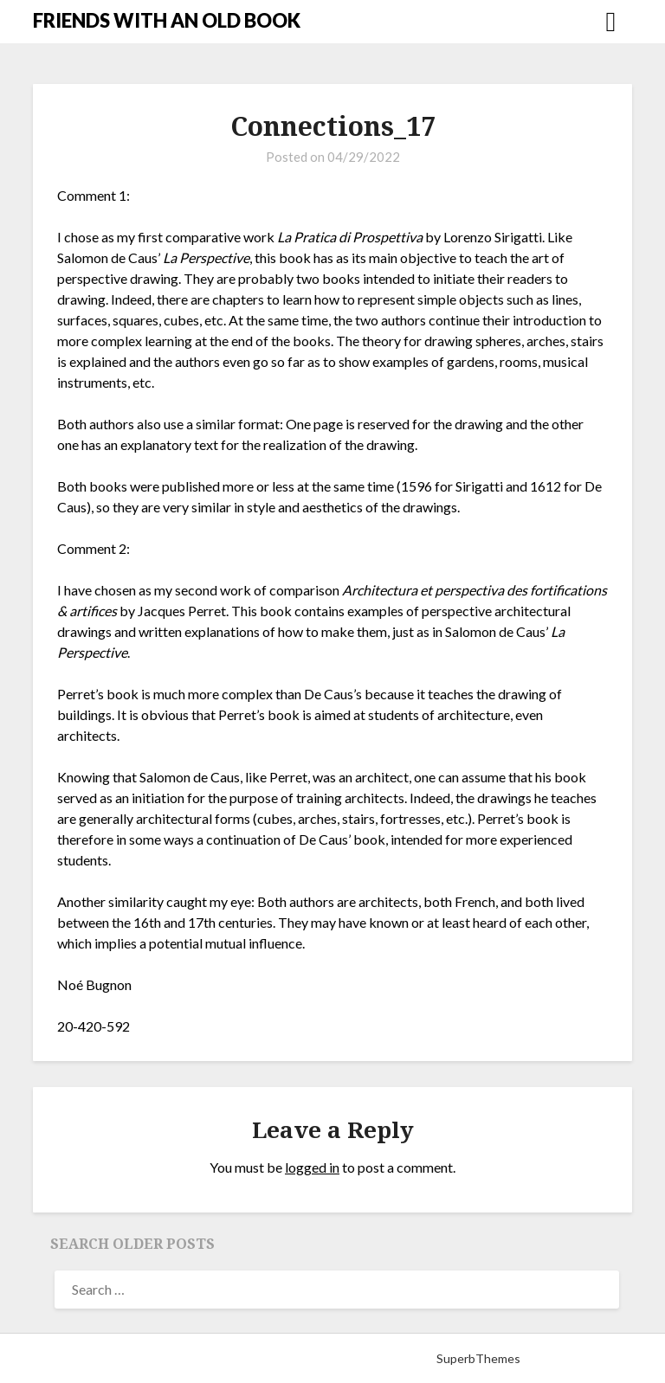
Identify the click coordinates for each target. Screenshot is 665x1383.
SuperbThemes (478, 1358)
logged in (312, 1167)
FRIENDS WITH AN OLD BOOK (166, 20)
